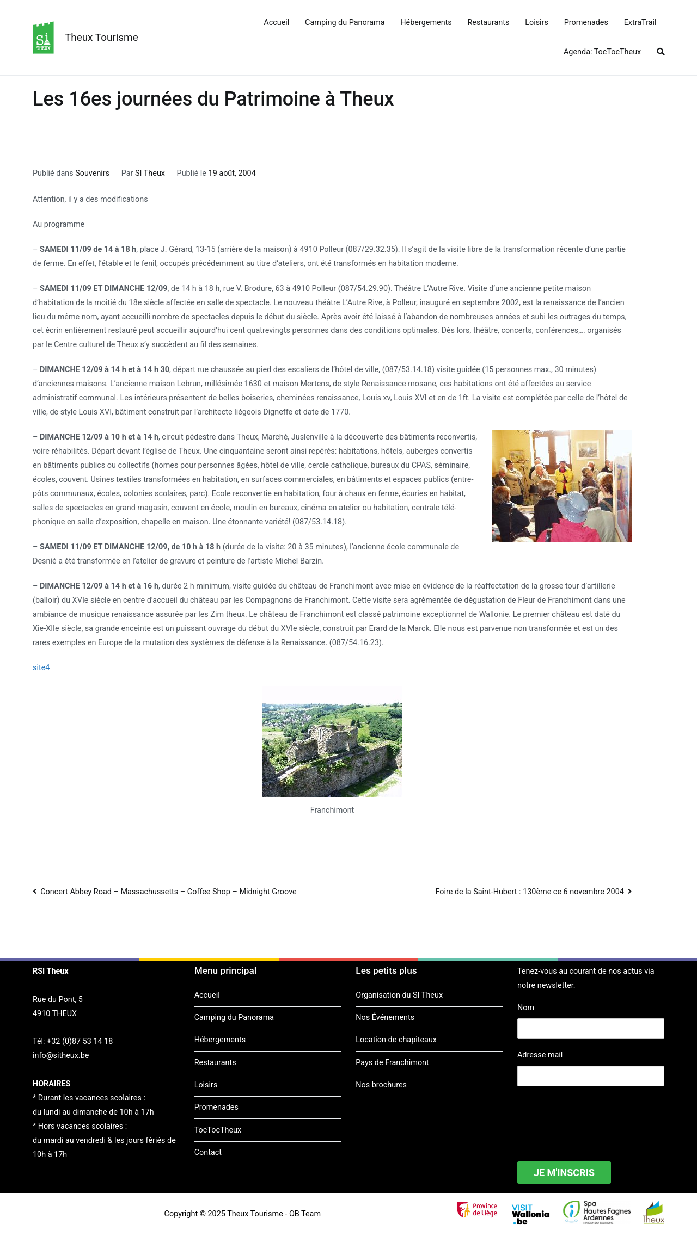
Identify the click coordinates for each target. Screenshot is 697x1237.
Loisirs (536, 22)
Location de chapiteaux (396, 1039)
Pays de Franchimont (392, 1062)
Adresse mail (540, 1055)
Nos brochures (381, 1085)
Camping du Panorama (344, 22)
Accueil (276, 22)
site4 (41, 667)
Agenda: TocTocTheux (602, 52)
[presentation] (600, 1117)
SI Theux (150, 173)
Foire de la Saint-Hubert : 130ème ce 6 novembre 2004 (530, 891)
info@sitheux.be (61, 1055)
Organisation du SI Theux (399, 995)
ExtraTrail (640, 22)
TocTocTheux (217, 1130)
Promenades (586, 22)
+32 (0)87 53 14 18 (80, 1041)
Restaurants (489, 22)
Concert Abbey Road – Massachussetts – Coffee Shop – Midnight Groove (168, 891)
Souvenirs (92, 173)
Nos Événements (385, 1017)
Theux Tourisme (101, 37)
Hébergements (425, 22)
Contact (208, 1152)
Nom (525, 1007)
